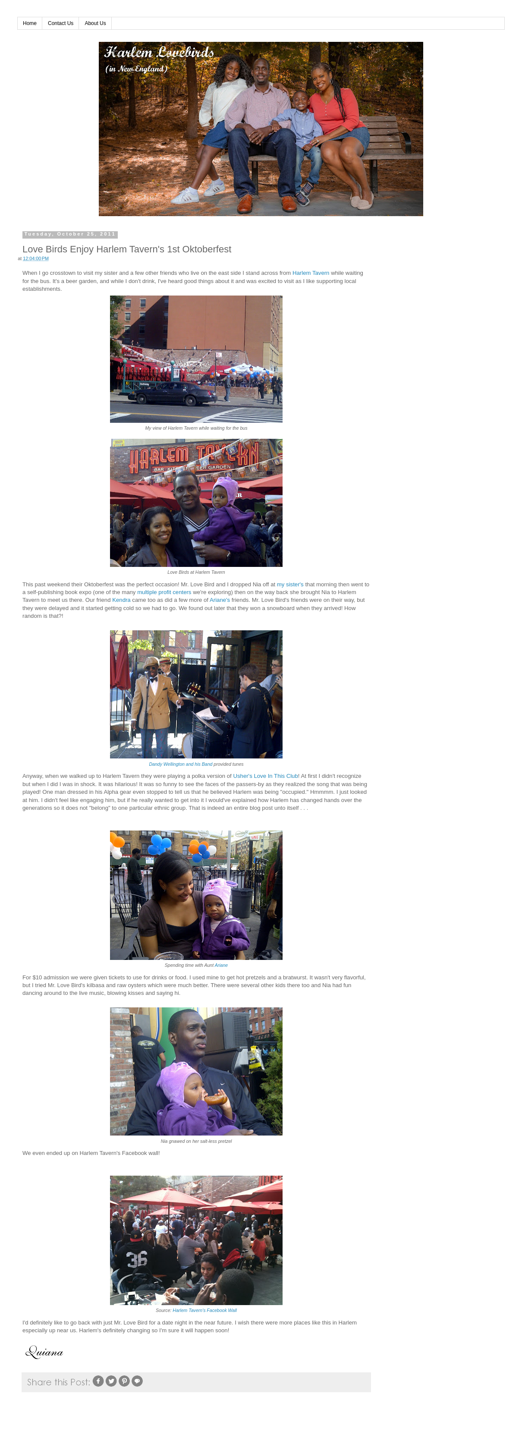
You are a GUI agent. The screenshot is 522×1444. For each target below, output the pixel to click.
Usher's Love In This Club (265, 776)
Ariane (221, 965)
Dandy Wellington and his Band (180, 764)
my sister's (290, 584)
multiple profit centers (164, 592)
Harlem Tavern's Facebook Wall (205, 1310)
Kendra (121, 600)
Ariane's (220, 600)
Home (30, 23)
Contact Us (60, 23)
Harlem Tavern (311, 273)
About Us (95, 23)
